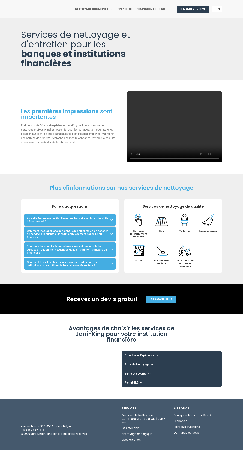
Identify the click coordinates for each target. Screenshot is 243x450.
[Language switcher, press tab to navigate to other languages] (217, 9)
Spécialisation (131, 440)
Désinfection (130, 428)
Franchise (180, 421)
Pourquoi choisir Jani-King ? (192, 415)
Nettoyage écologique (137, 434)
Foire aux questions (187, 427)
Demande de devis (186, 433)
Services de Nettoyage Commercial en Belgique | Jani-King (143, 419)
